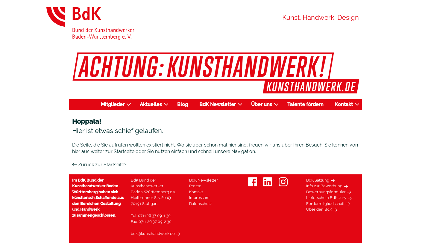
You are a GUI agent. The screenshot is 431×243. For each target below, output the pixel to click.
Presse (195, 186)
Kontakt (344, 104)
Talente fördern (305, 104)
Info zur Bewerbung (324, 186)
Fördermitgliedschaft (325, 203)
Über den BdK (319, 209)
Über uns (261, 104)
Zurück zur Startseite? (99, 164)
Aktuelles (151, 104)
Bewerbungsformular (326, 192)
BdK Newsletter (217, 104)
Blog (182, 104)
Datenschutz (200, 203)
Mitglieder (113, 104)
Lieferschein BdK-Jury (326, 197)
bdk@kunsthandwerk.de (153, 233)
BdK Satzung (317, 180)
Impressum (199, 197)
